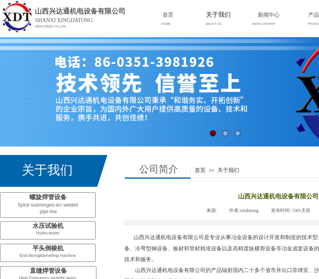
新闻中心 (269, 15)
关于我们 (228, 170)
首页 (200, 170)
